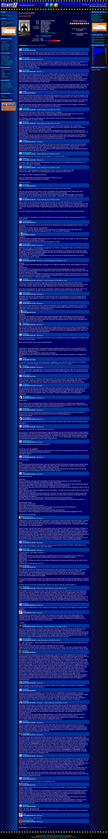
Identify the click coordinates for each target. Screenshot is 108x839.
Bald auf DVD (5, 49)
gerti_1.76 (26, 549)
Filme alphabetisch (6, 64)
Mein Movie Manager (6, 86)
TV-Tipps (3, 42)
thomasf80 (26, 58)
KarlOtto (25, 603)
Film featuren (95, 18)
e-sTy (24, 625)
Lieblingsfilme (5, 59)
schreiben (3, 97)
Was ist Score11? (6, 14)
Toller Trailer (22, 824)
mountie (25, 783)
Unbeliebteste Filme (6, 60)
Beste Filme (4, 55)
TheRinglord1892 (28, 820)
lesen (2, 95)
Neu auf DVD (4, 43)
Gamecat (25, 689)
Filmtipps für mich (6, 85)
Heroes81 (26, 49)
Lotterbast (26, 108)
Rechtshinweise (5, 23)
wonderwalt (26, 244)
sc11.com (56, 838)
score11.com (63, 838)
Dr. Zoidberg (27, 396)
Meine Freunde (5, 88)
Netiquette (4, 25)
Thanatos (26, 384)
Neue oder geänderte (7, 62)
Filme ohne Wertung (6, 63)
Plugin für (94, 32)
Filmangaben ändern (97, 21)
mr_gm (25, 198)
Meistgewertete (5, 56)
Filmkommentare (5, 69)
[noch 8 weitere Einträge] (48, 33)
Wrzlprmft (26, 425)
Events (3, 72)
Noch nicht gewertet (6, 84)
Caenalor (25, 681)
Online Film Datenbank (98, 42)
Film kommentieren (97, 17)
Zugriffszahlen (5, 76)
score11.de (44, 838)
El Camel (25, 184)
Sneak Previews (5, 45)
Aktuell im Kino (5, 41)
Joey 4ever (26, 777)
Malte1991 (26, 408)
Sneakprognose (5, 46)
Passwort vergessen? (7, 15)
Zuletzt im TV (4, 50)
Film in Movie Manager (98, 19)
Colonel (25, 754)
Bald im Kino (4, 47)
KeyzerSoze (26, 733)
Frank (24, 358)
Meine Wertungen (6, 82)
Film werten (95, 15)
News (2, 71)
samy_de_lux (27, 440)
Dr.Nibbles (26, 565)
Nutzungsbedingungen (7, 22)
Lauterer (25, 279)
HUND (25, 91)
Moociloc (25, 651)
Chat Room (4, 77)
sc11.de (50, 838)
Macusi (25, 140)
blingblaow (26, 587)
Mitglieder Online (5, 73)
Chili (24, 611)
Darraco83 (26, 70)
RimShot (25, 122)
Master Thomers (28, 517)
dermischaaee (27, 152)
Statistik (3, 75)
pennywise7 (26, 375)
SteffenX (25, 158)
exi (24, 472)
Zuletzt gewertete (5, 58)
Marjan (25, 233)
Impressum (4, 21)
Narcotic (25, 323)
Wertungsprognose (97, 14)
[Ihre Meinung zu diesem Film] (37, 45)
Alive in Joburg (58, 437)
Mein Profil (4, 89)
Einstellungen (4, 90)
